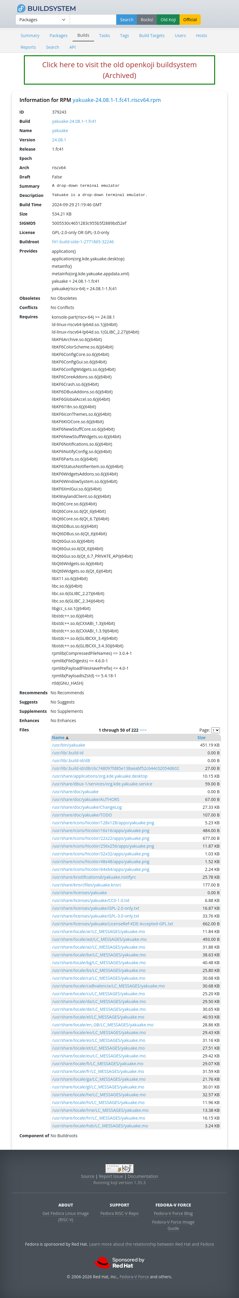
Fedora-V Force (134, 1276)
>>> (143, 730)
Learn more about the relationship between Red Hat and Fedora (151, 1244)
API (72, 47)
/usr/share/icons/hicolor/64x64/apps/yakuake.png (100, 869)
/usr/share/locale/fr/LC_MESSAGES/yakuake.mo (98, 1071)
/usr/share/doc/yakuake (75, 791)
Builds (83, 35)
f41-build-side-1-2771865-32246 (83, 241)
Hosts (201, 35)
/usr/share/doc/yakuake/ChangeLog (87, 807)
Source (87, 1176)
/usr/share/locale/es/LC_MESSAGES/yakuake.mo (98, 1040)
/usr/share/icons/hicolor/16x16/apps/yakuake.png (100, 830)
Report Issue (111, 1176)
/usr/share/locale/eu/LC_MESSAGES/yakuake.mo (99, 1056)
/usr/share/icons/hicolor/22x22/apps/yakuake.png (100, 838)
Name (58, 737)
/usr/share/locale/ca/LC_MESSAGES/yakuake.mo (98, 978)
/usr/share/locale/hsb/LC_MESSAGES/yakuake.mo (100, 1126)
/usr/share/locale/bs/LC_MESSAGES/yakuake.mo (98, 970)
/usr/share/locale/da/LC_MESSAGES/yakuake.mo (99, 1001)
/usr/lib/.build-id (67, 753)
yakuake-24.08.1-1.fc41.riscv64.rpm (117, 99)
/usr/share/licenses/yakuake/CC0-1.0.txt (90, 900)
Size (201, 737)
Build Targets (152, 35)
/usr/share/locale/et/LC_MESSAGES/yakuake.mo (98, 1048)
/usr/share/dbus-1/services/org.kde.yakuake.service (102, 784)
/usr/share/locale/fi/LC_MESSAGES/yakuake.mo (97, 1063)
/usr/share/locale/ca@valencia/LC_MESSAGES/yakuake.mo (108, 986)
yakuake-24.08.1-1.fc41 (74, 121)
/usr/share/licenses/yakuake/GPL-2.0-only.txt (95, 908)
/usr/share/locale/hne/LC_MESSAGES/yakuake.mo (100, 1110)
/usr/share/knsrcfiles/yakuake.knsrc (86, 885)
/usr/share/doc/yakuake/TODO (82, 815)
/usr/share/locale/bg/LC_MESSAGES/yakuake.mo (99, 962)
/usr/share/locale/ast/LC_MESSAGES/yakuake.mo (99, 939)
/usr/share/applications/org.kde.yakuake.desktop (100, 776)
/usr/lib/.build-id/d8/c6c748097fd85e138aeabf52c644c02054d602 (115, 768)
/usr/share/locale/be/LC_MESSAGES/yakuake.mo (99, 955)
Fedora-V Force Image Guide (173, 1225)
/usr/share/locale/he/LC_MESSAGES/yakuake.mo (99, 1094)
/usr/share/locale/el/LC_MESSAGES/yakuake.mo (98, 1017)
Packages (59, 35)
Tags (124, 35)
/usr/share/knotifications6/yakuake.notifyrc (94, 877)
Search (52, 47)
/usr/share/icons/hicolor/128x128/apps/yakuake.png (103, 822)
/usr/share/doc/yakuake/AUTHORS (85, 799)
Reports (28, 47)
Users (180, 35)
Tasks (104, 35)
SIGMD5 (27, 223)
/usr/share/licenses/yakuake (79, 892)
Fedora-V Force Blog (173, 1213)
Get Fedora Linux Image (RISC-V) (66, 1216)
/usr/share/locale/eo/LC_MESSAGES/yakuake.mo (99, 1032)
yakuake (60, 130)
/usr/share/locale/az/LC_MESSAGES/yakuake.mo (98, 947)
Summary (30, 35)
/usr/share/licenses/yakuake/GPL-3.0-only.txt (95, 916)
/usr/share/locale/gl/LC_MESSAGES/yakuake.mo (98, 1087)
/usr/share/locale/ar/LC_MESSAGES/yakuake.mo (98, 931)
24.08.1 (59, 140)
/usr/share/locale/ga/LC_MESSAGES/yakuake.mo (98, 1079)
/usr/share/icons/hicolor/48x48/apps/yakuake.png (100, 861)
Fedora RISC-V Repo (119, 1213)
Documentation (143, 1176)
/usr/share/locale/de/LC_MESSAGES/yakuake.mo (99, 1009)
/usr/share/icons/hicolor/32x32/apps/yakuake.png (100, 854)
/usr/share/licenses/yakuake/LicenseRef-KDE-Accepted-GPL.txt (112, 924)
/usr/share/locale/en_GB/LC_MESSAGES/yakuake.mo (102, 1025)
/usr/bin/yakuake (68, 745)
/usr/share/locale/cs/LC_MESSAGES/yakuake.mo (98, 993)
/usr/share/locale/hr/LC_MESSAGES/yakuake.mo (98, 1118)
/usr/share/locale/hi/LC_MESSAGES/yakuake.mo (98, 1102)
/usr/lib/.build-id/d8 (71, 760)
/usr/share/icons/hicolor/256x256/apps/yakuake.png (103, 846)
